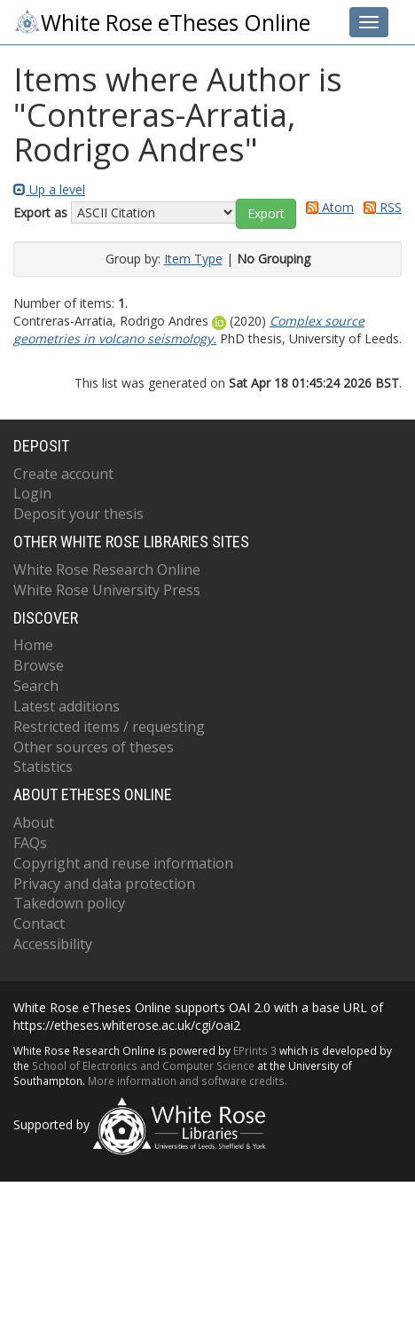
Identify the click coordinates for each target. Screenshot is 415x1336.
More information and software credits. (187, 1080)
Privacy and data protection (104, 883)
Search (36, 686)
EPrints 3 (255, 1050)
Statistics (43, 766)
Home (33, 645)
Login (32, 493)
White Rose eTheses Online (161, 22)
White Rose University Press (106, 590)
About (33, 822)
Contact (39, 923)
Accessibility (52, 944)
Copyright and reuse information (123, 863)
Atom (327, 207)
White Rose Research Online (106, 569)
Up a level (49, 189)
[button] (266, 214)
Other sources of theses (93, 747)
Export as (40, 212)
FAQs (30, 843)
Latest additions (66, 706)
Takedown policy (69, 903)
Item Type (193, 258)
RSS (379, 207)
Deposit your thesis (78, 513)
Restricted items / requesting (109, 726)
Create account (63, 473)
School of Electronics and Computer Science (143, 1065)
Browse (38, 665)
